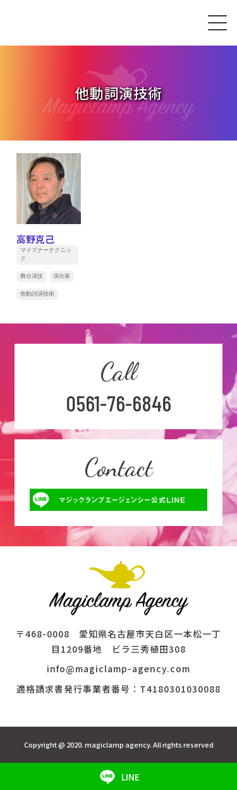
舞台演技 (31, 276)
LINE (118, 777)
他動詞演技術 (37, 294)
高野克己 (35, 239)
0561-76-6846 (118, 402)
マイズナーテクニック (45, 254)
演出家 (61, 276)
